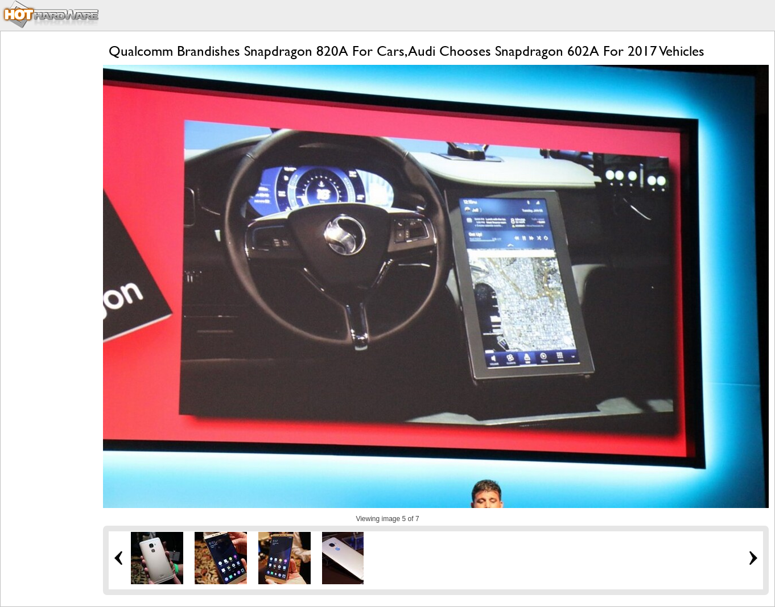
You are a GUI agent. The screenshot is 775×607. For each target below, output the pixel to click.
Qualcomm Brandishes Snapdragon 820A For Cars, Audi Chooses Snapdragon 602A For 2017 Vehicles (406, 51)
